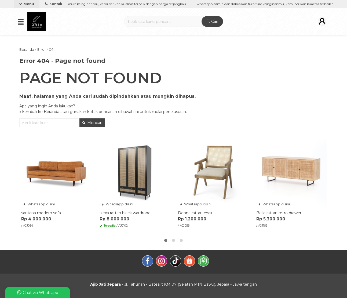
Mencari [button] (92, 122)
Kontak (53, 4)
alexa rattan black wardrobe (125, 212)
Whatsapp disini (39, 204)
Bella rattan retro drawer (278, 212)
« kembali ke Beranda (39, 111)
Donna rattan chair (195, 212)
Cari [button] (212, 21)
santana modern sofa (41, 212)
